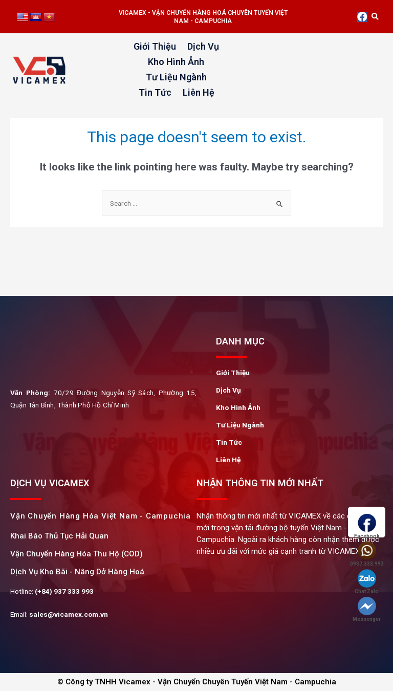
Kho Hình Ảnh (176, 61)
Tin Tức (155, 92)
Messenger (367, 609)
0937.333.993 (366, 554)
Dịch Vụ (203, 46)
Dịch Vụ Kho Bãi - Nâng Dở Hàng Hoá (77, 571)
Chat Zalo (367, 581)
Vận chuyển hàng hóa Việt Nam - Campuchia (100, 516)
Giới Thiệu (155, 46)
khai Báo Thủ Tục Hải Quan (59, 536)
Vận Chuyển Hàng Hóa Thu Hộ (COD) (76, 553)
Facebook (366, 526)
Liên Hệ (198, 92)
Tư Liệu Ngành (176, 77)
